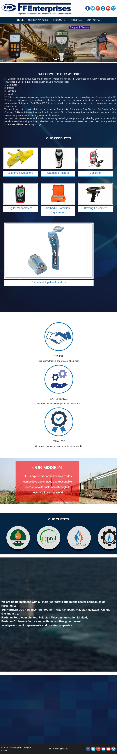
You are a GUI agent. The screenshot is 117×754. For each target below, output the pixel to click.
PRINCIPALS (76, 20)
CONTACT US (93, 20)
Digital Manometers (20, 208)
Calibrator (96, 172)
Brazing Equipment (95, 208)
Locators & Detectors (20, 172)
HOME (20, 20)
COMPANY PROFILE (38, 20)
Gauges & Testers (58, 172)
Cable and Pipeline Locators (48, 282)
